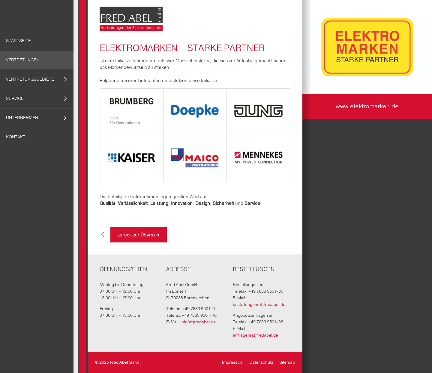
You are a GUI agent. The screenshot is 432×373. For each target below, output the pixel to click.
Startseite (18, 41)
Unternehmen (22, 118)
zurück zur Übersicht (138, 235)
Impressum (232, 362)
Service (15, 98)
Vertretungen (22, 60)
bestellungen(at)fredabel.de (259, 304)
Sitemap (287, 362)
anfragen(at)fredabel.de (255, 335)
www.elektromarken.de (367, 106)
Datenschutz (261, 362)
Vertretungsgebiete (30, 79)
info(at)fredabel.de (198, 322)
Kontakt (15, 137)
